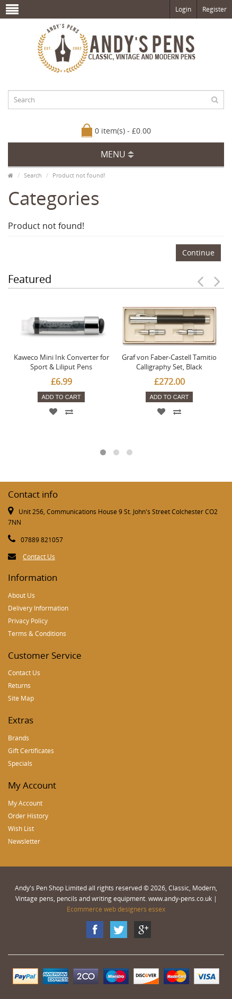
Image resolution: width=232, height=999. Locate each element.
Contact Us (39, 556)
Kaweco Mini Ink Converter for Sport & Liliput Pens (61, 362)
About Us (21, 595)
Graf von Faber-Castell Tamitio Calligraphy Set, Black (169, 362)
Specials (20, 763)
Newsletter (24, 841)
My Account (25, 803)
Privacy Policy (28, 620)
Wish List (21, 828)
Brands (18, 737)
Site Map (21, 698)
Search (33, 175)
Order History (28, 815)
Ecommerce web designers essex (116, 909)
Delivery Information (38, 608)
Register (214, 9)
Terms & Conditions (37, 633)
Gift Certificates (31, 750)
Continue (198, 252)
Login (183, 9)
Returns (19, 685)
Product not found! (78, 175)
